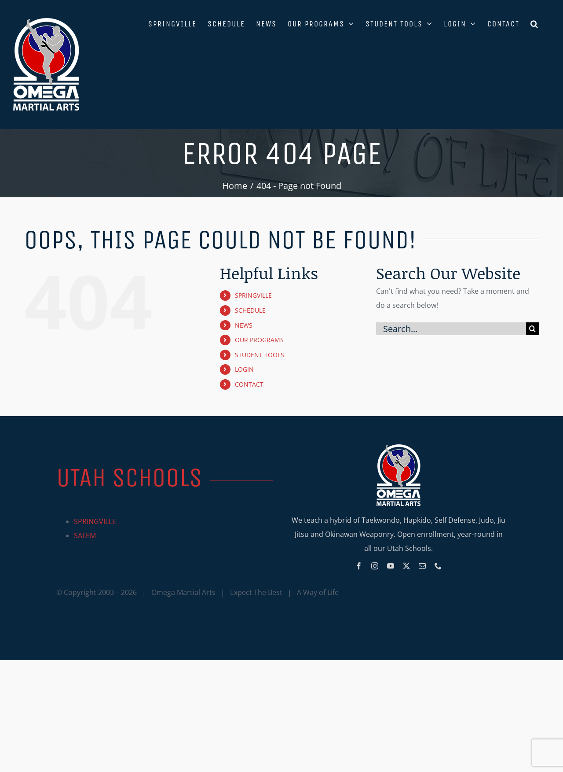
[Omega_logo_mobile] (398, 448)
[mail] (422, 565)
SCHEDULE (250, 310)
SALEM (85, 535)
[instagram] (374, 565)
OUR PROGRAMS (259, 340)
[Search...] (451, 328)
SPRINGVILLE (253, 295)
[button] (534, 22)
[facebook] (358, 565)
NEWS (243, 325)
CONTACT (249, 384)
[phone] (438, 565)
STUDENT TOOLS (259, 355)
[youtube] (390, 565)
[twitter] (406, 565)
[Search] (532, 328)
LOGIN (244, 369)
